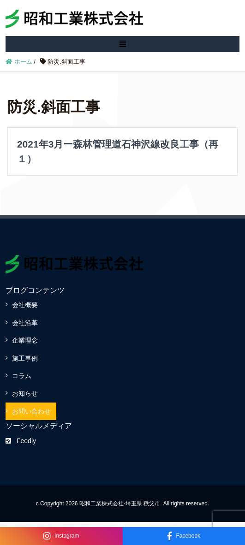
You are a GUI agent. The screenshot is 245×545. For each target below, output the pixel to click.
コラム (21, 375)
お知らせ (25, 393)
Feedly (21, 440)
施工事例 (25, 358)
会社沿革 (25, 322)
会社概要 (25, 304)
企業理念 (25, 340)
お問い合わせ (31, 411)
